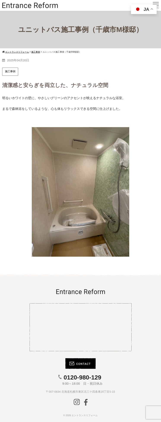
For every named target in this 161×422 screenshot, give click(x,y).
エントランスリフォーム (85, 415)
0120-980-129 (82, 377)
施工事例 (10, 71)
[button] (8, 191)
